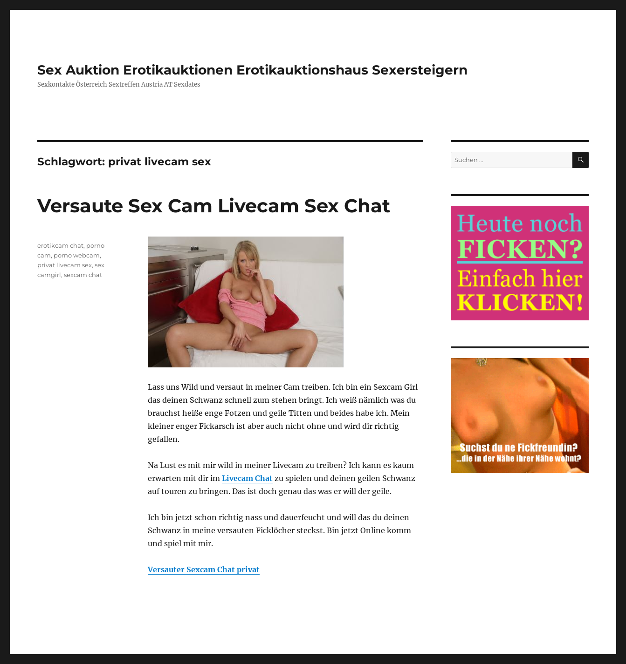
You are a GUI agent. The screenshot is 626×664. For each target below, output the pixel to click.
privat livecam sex (64, 265)
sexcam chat (83, 274)
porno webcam (77, 255)
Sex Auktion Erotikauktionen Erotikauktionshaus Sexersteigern (252, 70)
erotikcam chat (60, 245)
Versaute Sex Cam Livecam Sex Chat (213, 205)
